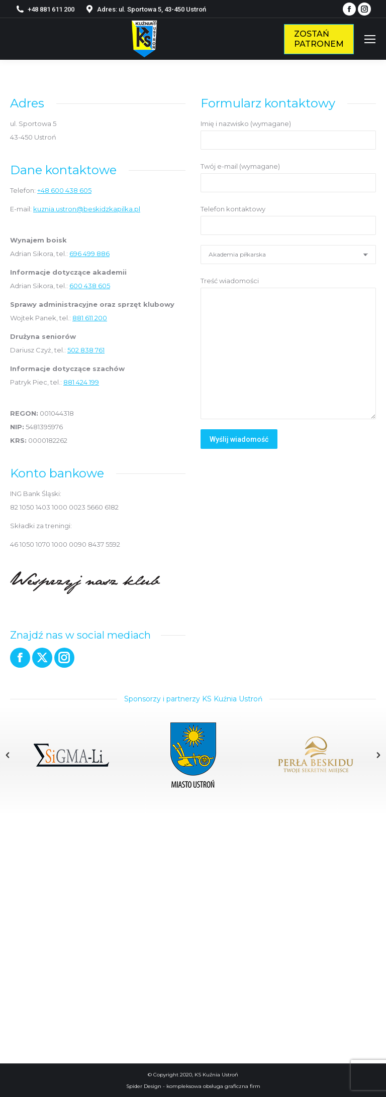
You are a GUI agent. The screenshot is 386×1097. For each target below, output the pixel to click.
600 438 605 (89, 286)
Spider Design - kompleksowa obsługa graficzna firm (193, 1086)
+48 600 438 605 (64, 190)
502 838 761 (86, 350)
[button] (8, 755)
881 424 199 (81, 382)
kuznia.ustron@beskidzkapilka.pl (86, 209)
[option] (71, 755)
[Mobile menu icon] (370, 39)
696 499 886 (89, 254)
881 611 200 (89, 318)
